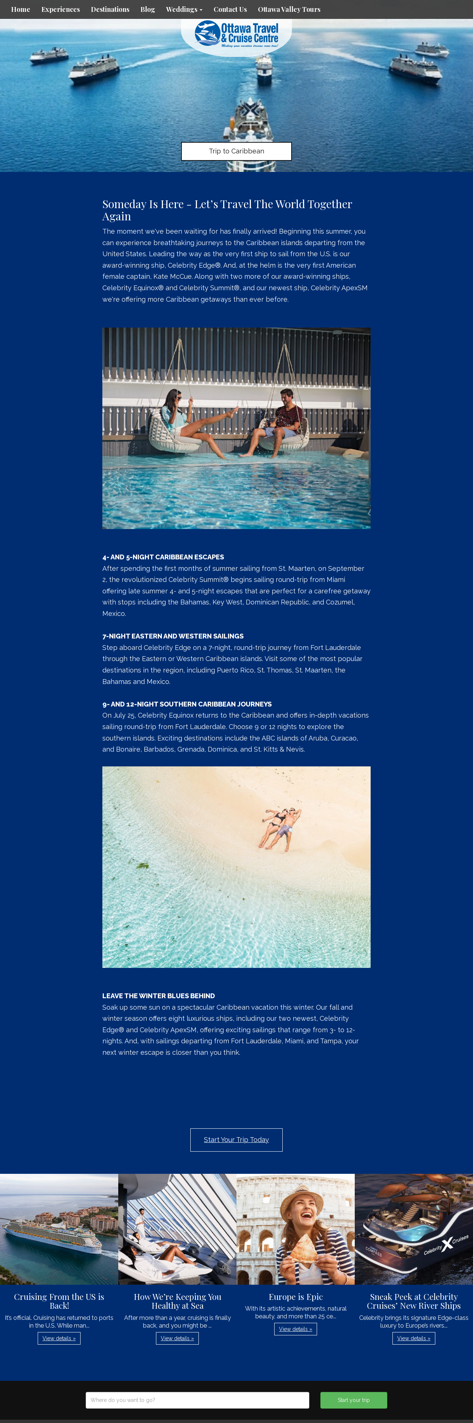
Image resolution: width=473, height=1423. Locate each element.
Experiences (60, 9)
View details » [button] (59, 1338)
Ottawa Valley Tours (289, 9)
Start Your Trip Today (236, 1140)
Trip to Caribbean (236, 151)
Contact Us (230, 9)
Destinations (110, 9)
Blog (147, 9)
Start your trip (354, 1400)
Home (20, 9)
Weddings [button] (184, 9)
